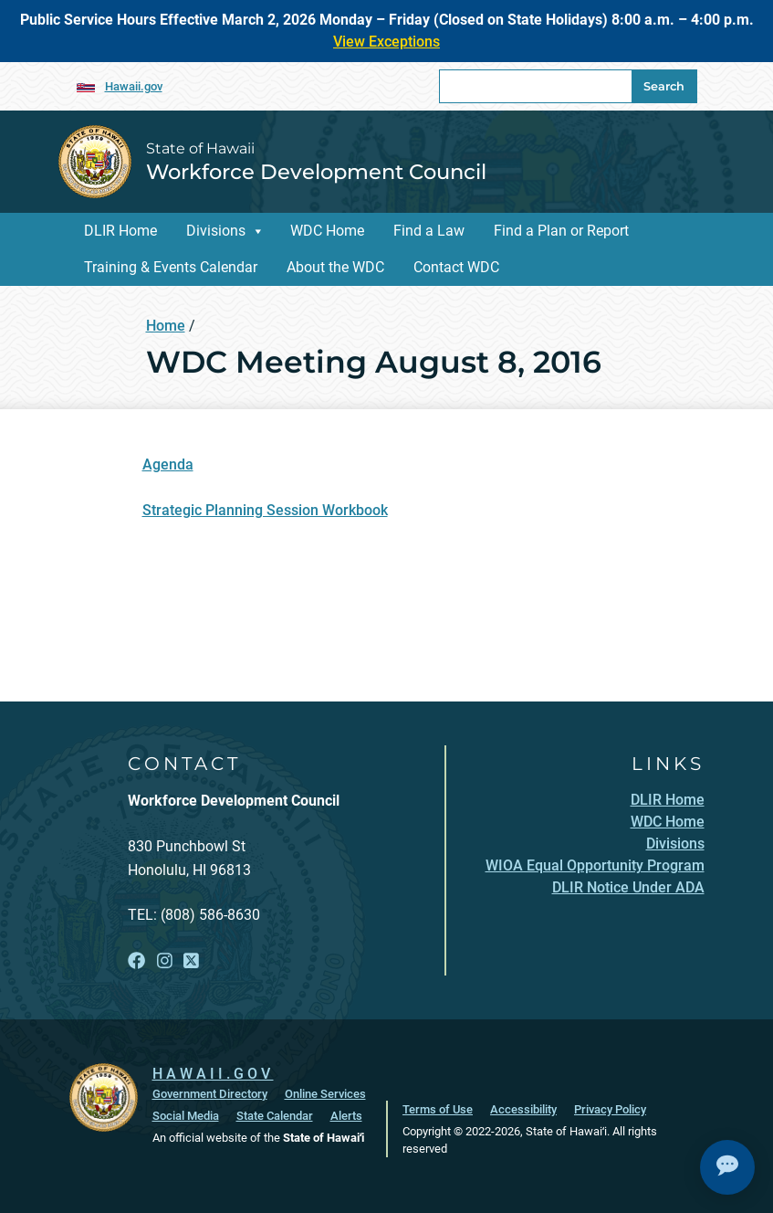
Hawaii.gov (133, 86)
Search (663, 86)
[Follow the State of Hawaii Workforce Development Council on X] (191, 961)
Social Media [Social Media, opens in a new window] (185, 1116)
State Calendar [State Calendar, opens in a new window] (274, 1116)
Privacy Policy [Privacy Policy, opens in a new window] (610, 1109)
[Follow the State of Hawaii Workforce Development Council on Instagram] (164, 961)
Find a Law (429, 230)
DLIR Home (120, 230)
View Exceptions (386, 41)
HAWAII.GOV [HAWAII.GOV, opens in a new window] (213, 1073)
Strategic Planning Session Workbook (265, 510)
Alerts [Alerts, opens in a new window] (346, 1116)
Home (165, 325)
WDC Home (327, 230)
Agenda (167, 464)
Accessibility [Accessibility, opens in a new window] (523, 1109)
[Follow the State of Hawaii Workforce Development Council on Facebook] (136, 961)
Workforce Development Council (316, 172)
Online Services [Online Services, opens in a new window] (325, 1094)
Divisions (215, 230)
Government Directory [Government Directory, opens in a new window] (209, 1094)
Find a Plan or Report (561, 230)
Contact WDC (456, 267)
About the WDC (335, 267)
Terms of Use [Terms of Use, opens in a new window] (437, 1109)
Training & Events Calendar (170, 267)
